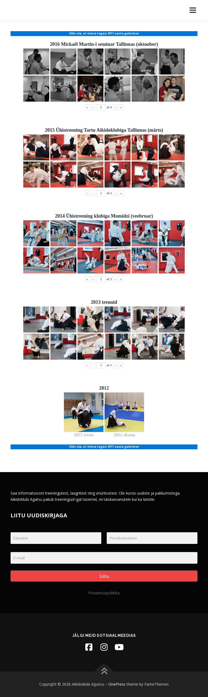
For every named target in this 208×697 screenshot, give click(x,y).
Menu (192, 10)
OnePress (116, 684)
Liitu (104, 576)
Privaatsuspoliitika (104, 592)
